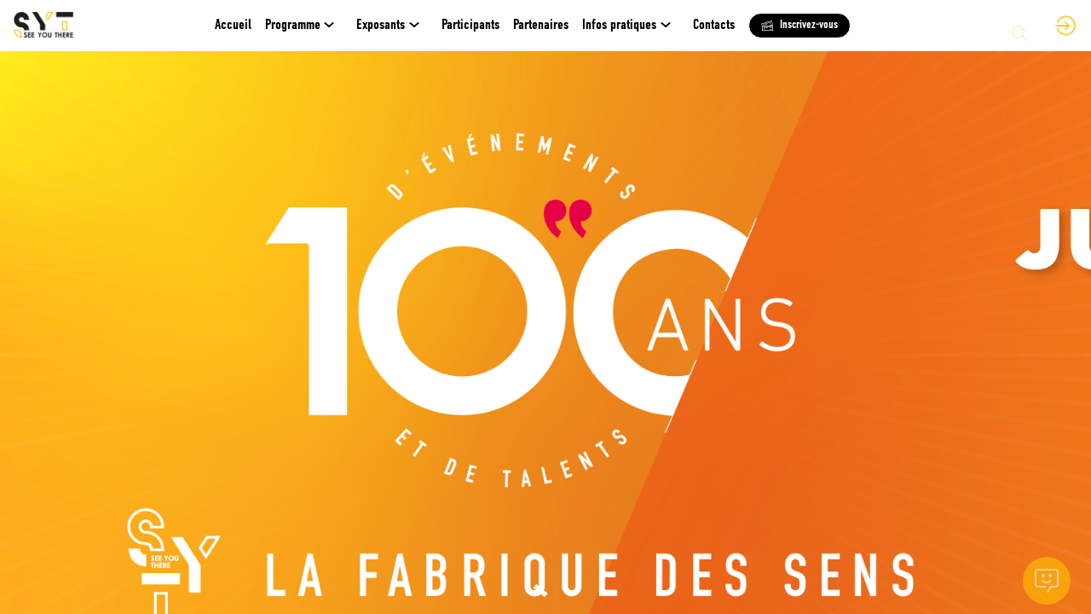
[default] (233, 25)
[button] (799, 25)
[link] (304, 25)
